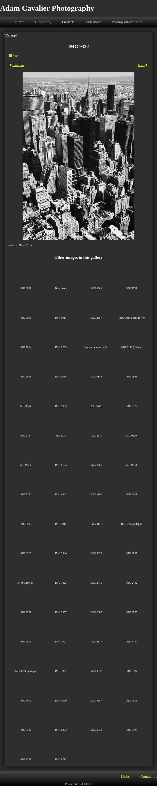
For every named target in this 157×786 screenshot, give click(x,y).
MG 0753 (131, 464)
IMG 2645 (25, 376)
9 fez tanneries (25, 582)
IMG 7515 (131, 700)
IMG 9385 (61, 376)
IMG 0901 (96, 288)
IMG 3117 (96, 641)
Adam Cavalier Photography (47, 8)
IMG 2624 (25, 347)
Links (125, 776)
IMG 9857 (131, 553)
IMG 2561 (25, 612)
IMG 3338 (96, 553)
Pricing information (127, 22)
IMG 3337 (131, 671)
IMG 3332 (96, 671)
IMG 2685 (96, 612)
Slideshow (93, 22)
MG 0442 (96, 406)
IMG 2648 (131, 376)
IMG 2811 (96, 435)
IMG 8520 (96, 729)
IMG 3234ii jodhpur (25, 671)
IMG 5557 (96, 700)
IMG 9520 (131, 729)
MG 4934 (60, 435)
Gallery (68, 22)
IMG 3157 (131, 641)
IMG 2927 (61, 641)
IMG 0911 (131, 494)
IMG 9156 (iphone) (131, 347)
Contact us (148, 776)
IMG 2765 (131, 612)
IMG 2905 (96, 464)
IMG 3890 (61, 700)
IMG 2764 (25, 435)
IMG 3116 (96, 523)
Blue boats (61, 288)
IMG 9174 (96, 376)
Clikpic (87, 784)
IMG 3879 (25, 700)
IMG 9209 (61, 347)
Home (19, 22)
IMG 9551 (25, 759)
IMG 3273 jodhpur (131, 523)
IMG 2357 (96, 317)
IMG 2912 (61, 523)
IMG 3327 (61, 671)
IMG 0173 (61, 464)
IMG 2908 (96, 494)
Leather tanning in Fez (96, 347)
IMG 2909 (25, 523)
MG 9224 (25, 406)
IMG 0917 (61, 317)
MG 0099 (131, 435)
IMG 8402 (61, 729)
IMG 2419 (96, 582)
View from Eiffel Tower (131, 317)
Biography (43, 22)
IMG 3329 (25, 553)
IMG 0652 (25, 288)
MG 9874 (25, 464)
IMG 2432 (131, 582)
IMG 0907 (61, 494)
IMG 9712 (61, 759)
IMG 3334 (61, 553)
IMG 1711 (131, 288)
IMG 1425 (61, 582)
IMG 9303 (61, 406)
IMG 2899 (25, 641)
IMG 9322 (131, 406)
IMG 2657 (61, 612)
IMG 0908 (25, 317)
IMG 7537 (25, 729)
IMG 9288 (25, 494)
